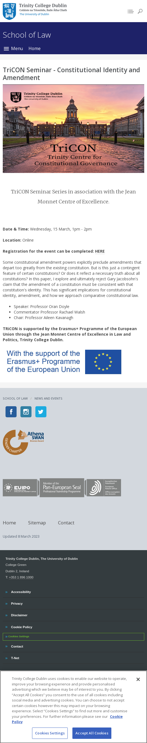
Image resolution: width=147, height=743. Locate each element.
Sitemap (37, 522)
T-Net (15, 657)
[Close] (138, 684)
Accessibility (21, 591)
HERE (100, 251)
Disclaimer (19, 614)
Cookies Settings (18, 636)
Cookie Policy (21, 626)
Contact (66, 522)
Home (34, 48)
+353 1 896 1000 (21, 577)
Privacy (17, 602)
